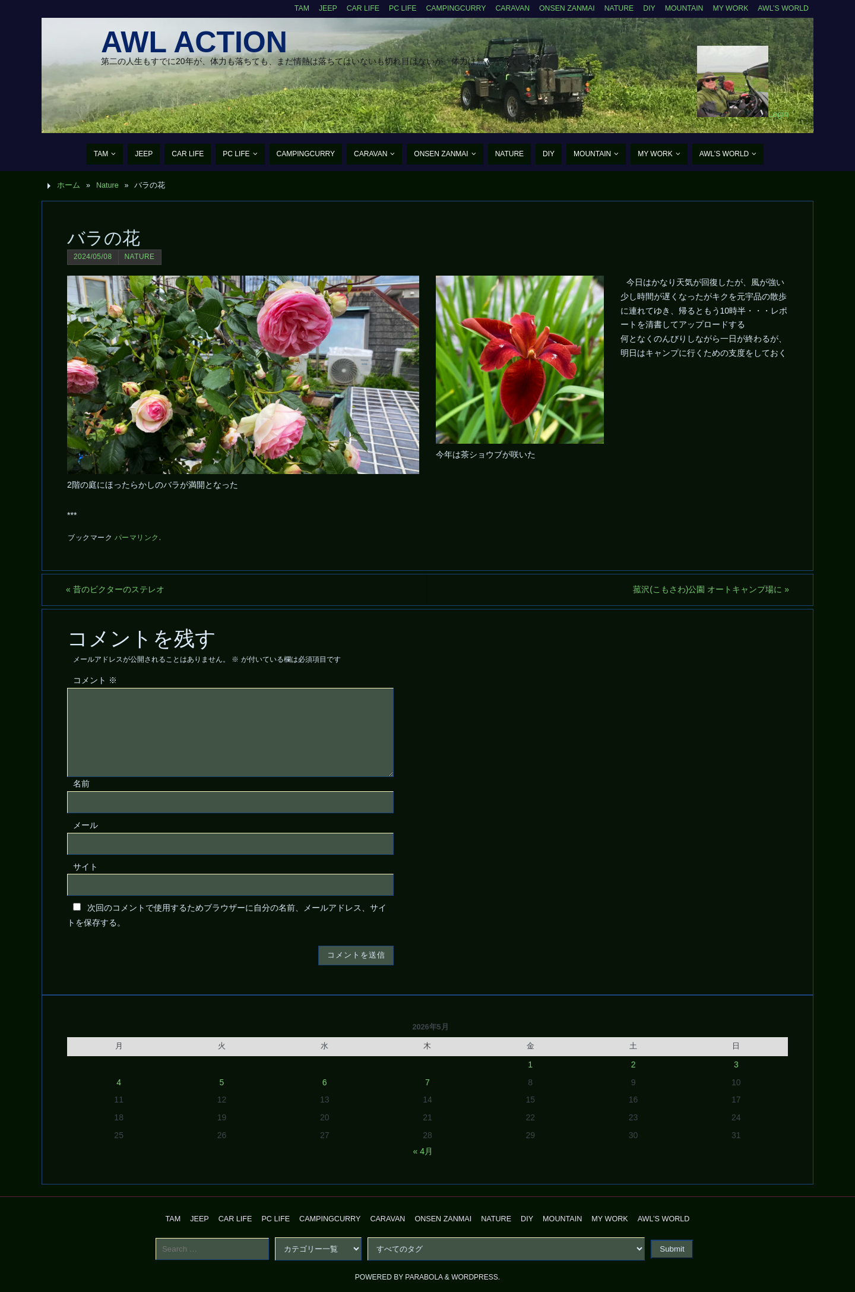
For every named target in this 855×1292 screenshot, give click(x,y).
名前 (81, 783)
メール (85, 825)
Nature (615, 8)
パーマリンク (137, 537)
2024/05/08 (93, 256)
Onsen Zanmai (562, 8)
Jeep (318, 8)
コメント (95, 681)
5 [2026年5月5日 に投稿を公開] (222, 1082)
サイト (85, 866)
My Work (729, 8)
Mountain (681, 8)
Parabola (423, 1278)
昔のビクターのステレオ (116, 589)
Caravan (506, 8)
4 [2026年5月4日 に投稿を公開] (118, 1082)
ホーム (68, 185)
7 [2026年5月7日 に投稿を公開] (427, 1082)
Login (778, 114)
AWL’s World (782, 8)
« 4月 (422, 1151)
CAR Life (354, 8)
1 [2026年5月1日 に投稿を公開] (530, 1064)
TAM (292, 8)
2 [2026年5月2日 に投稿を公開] (633, 1064)
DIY (646, 8)
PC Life (395, 8)
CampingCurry (449, 8)
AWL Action (194, 42)
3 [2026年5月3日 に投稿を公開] (736, 1064)
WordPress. (475, 1278)
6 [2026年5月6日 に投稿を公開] (324, 1082)
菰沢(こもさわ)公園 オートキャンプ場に (710, 589)
